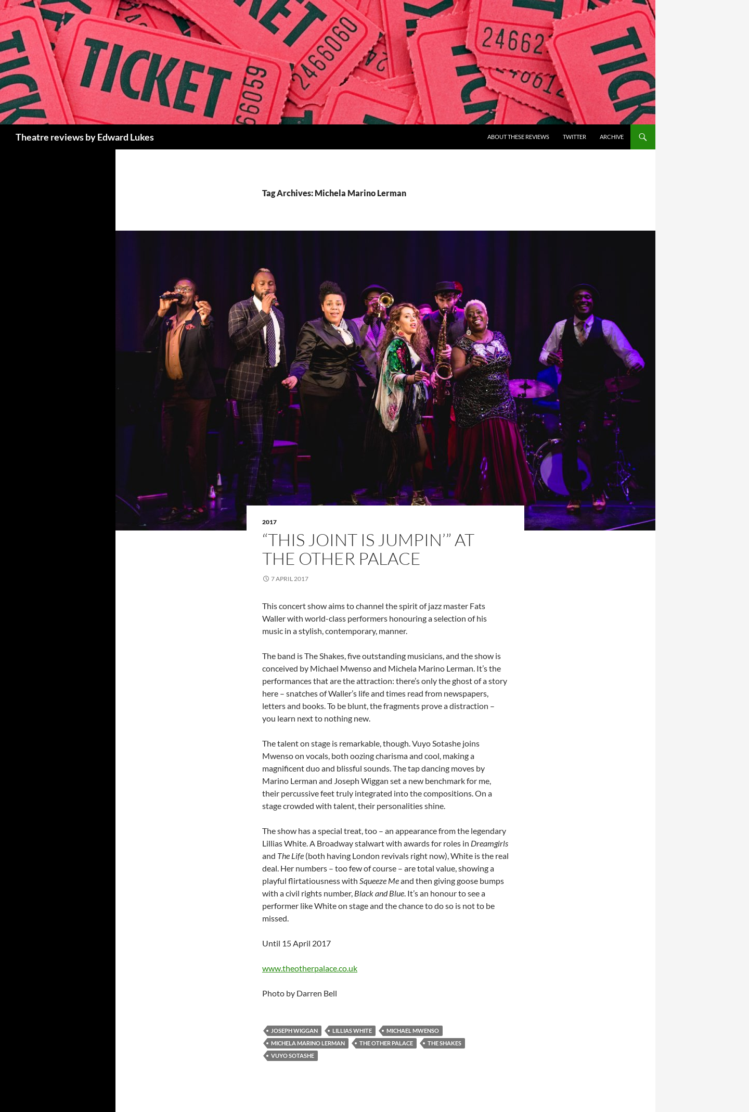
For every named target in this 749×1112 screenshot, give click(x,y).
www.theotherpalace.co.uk (309, 968)
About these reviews (518, 136)
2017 (269, 522)
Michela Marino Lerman (308, 1043)
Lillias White (352, 1030)
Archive (612, 136)
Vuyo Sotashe (292, 1055)
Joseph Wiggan (294, 1030)
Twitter (574, 136)
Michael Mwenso (412, 1030)
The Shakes (444, 1043)
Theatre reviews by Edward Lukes (85, 137)
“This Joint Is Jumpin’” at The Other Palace (368, 549)
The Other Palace (386, 1043)
